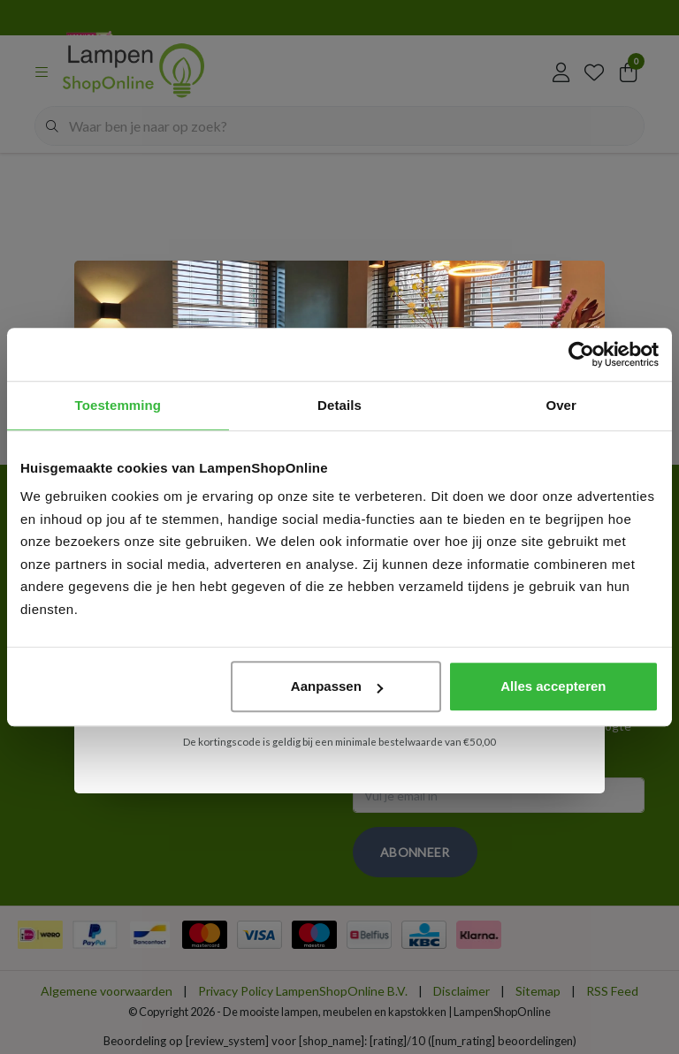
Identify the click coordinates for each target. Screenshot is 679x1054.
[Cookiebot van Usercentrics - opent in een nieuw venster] (581, 354)
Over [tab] (560, 405)
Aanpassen (337, 686)
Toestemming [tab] (118, 405)
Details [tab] (339, 405)
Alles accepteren (553, 686)
